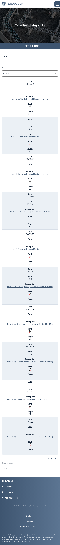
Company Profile (11, 486)
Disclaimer (30, 516)
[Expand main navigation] (57, 4)
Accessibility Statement (30, 526)
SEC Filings (30, 45)
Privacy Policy (30, 511)
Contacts (7, 492)
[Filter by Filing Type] (30, 62)
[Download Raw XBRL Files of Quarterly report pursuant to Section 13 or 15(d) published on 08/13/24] (30, 331)
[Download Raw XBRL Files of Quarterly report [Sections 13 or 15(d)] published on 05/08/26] (30, 106)
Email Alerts (10, 481)
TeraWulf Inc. (24, 506)
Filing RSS (52, 458)
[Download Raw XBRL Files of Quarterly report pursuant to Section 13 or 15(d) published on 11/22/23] (30, 407)
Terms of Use (25, 541)
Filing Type (5, 56)
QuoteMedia (31, 535)
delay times (33, 537)
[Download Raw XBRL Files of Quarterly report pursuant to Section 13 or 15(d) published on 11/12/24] (30, 294)
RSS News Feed (10, 498)
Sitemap (30, 521)
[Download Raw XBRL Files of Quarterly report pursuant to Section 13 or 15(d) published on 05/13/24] (30, 369)
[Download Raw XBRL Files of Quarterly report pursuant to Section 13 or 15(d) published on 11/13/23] (30, 444)
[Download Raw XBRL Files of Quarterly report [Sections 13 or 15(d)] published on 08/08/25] (30, 181)
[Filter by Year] (30, 73)
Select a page (7, 463)
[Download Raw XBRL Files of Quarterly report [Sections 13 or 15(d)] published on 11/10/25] (30, 144)
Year (3, 68)
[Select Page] (30, 468)
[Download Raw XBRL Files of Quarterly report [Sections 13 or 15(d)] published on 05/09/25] (30, 256)
